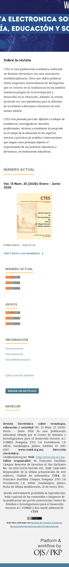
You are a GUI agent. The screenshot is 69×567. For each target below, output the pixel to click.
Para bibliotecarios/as (18, 359)
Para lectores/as (14, 348)
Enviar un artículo (22, 390)
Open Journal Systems (20, 375)
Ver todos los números (22, 253)
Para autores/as (14, 354)
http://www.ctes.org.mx (50, 457)
